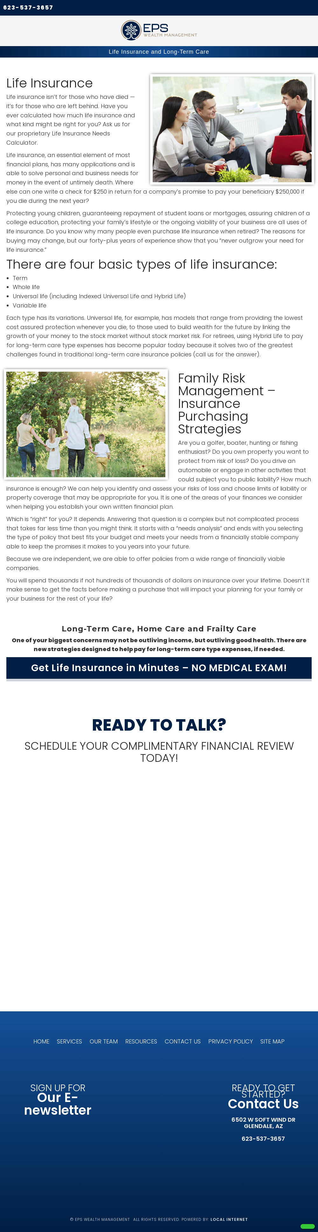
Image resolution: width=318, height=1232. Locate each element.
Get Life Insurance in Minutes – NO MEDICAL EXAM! (159, 668)
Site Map (272, 1041)
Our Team (104, 1041)
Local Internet (229, 1219)
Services (69, 1041)
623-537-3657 (28, 7)
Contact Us (183, 1041)
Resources (141, 1041)
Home (41, 1041)
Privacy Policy (230, 1041)
